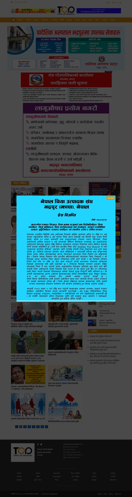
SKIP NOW (110, 198)
